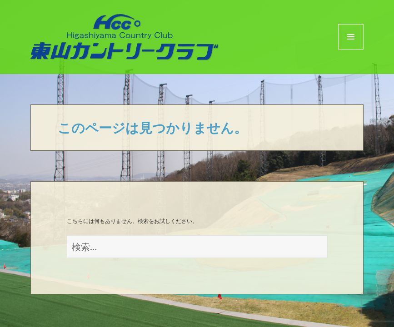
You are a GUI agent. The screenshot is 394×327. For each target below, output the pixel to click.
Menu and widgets (351, 49)
